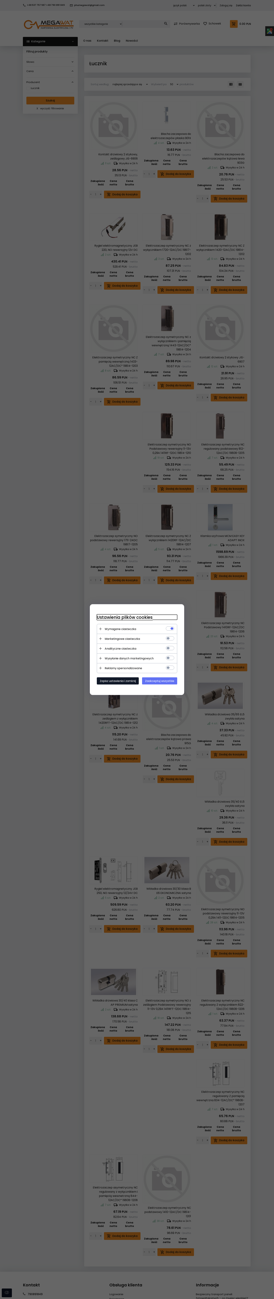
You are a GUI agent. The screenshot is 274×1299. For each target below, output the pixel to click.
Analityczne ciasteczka (120, 648)
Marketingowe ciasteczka (122, 639)
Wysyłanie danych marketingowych (129, 658)
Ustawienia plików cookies (125, 617)
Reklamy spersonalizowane (123, 668)
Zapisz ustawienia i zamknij (118, 681)
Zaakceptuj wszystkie (159, 681)
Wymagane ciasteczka (120, 629)
